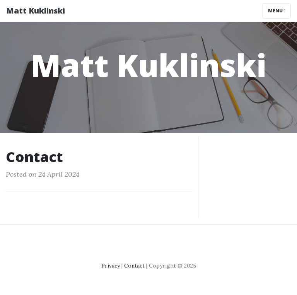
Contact (134, 265)
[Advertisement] (247, 175)
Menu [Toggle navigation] (276, 10)
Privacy (110, 265)
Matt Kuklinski (35, 10)
